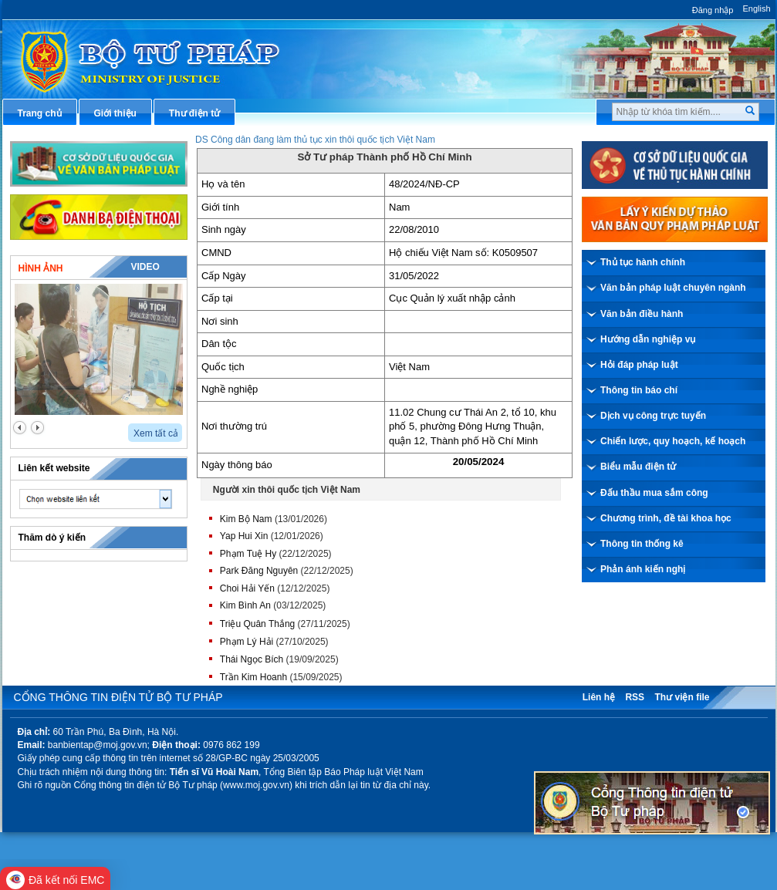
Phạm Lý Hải (246, 641)
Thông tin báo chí (638, 390)
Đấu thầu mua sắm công (654, 492)
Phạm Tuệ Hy (248, 553)
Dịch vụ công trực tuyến (653, 415)
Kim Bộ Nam (246, 519)
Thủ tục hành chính (642, 262)
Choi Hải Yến (247, 588)
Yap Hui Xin (244, 536)
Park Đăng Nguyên (259, 570)
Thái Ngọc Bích (251, 659)
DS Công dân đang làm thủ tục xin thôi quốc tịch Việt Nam (315, 139)
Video (144, 266)
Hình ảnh (41, 268)
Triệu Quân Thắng (257, 624)
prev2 (20, 428)
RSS (634, 697)
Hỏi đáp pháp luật (639, 364)
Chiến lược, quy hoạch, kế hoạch (672, 441)
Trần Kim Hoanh (253, 677)
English (756, 8)
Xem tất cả (155, 433)
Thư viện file (681, 697)
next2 (37, 428)
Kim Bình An (245, 605)
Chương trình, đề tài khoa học (665, 518)
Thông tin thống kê (642, 543)
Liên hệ (599, 697)
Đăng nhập (713, 10)
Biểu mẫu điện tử (638, 466)
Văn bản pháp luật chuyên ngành (673, 287)
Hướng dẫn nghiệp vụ (647, 339)
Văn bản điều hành (641, 313)
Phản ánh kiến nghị (642, 569)
